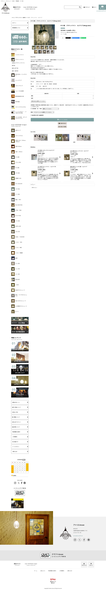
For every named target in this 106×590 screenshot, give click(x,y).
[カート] (94, 7)
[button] (31, 34)
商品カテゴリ (17, 8)
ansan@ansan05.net (101, 11)
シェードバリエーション (30, 8)
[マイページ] (86, 7)
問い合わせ (102, 7)
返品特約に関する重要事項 (37, 115)
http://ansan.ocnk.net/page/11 (38, 67)
